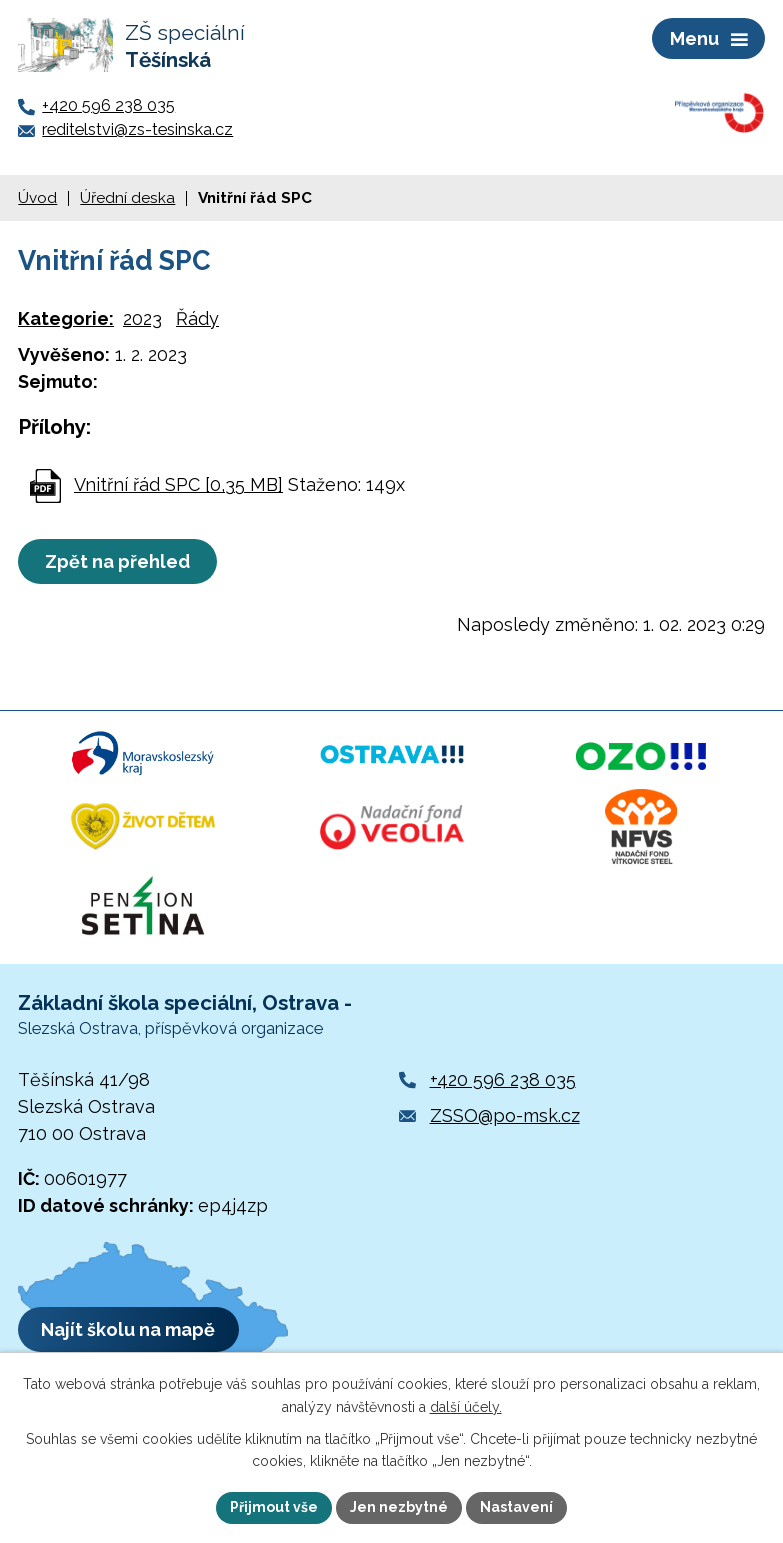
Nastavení (516, 1507)
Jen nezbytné (399, 1507)
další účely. (466, 1407)
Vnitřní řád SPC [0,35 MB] (178, 484)
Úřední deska (127, 198)
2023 (142, 318)
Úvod (37, 198)
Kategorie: (66, 318)
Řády (197, 318)
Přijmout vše (274, 1507)
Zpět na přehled (117, 561)
